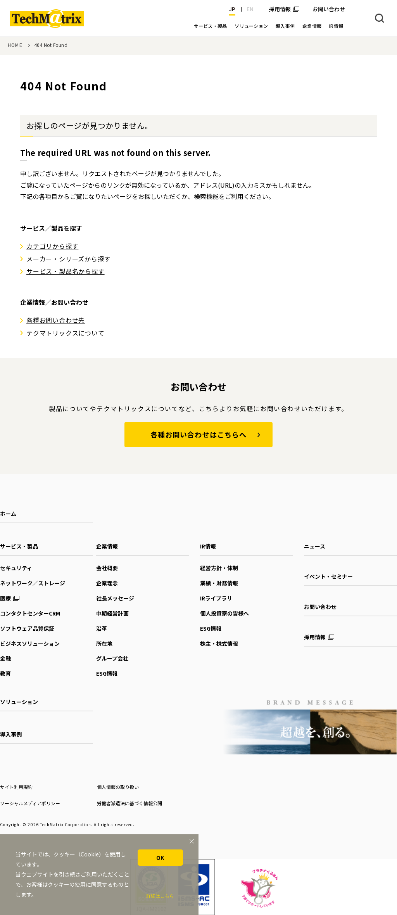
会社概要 (107, 568)
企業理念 (107, 583)
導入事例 (11, 734)
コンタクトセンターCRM (30, 613)
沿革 (101, 628)
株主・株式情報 (219, 643)
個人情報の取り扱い (118, 787)
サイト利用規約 (16, 787)
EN (250, 9)
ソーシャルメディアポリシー (30, 803)
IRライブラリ (216, 598)
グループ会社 (112, 658)
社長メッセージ (115, 598)
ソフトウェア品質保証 (27, 628)
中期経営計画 (112, 613)
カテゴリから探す (52, 246)
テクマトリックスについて (65, 332)
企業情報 (107, 546)
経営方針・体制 (219, 568)
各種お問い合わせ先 (55, 320)
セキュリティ (16, 568)
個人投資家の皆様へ (224, 613)
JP (232, 9)
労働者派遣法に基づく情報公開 (129, 803)
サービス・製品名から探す (65, 271)
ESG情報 (106, 673)
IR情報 (208, 546)
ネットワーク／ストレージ (32, 583)
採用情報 (280, 9)
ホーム (8, 513)
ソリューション (19, 702)
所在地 (104, 643)
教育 (5, 673)
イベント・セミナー (328, 576)
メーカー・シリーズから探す (68, 258)
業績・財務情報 (219, 583)
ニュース (314, 546)
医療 (5, 598)
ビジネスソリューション (30, 643)
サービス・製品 (19, 546)
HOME (15, 45)
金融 (5, 658)
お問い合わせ (320, 607)
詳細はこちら (160, 896)
